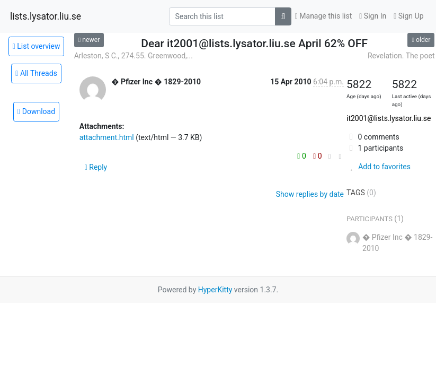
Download (36, 111)
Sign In (372, 16)
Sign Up (408, 16)
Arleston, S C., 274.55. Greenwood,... (133, 55)
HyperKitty (215, 289)
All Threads (36, 73)
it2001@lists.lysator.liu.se (388, 118)
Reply (96, 167)
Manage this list (323, 16)
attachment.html (106, 137)
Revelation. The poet (401, 55)
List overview (36, 46)
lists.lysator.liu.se (45, 16)
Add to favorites (378, 166)
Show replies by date (310, 194)
